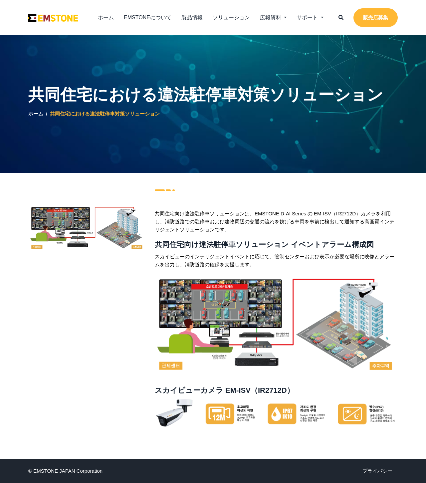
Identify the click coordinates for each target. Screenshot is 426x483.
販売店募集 (375, 17)
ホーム (106, 17)
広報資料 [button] (271, 17)
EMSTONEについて (147, 17)
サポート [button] (308, 17)
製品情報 (192, 17)
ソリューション (231, 17)
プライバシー (377, 471)
